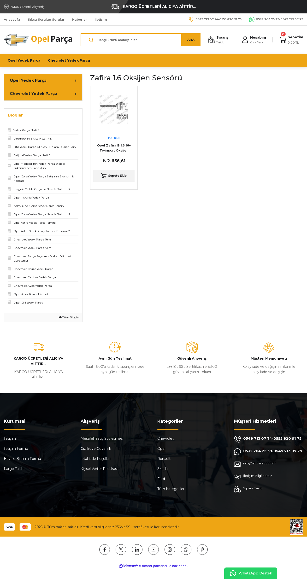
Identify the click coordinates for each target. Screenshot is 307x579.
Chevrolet (165, 438)
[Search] (140, 39)
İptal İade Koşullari (96, 458)
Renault (164, 458)
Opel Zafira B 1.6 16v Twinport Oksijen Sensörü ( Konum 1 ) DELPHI (114, 148)
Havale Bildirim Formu (22, 458)
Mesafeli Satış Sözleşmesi (102, 438)
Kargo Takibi (14, 469)
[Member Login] (253, 40)
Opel (161, 448)
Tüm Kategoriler (170, 489)
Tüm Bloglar (69, 317)
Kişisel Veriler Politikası (99, 469)
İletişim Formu (16, 448)
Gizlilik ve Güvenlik (96, 448)
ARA (190, 40)
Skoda (162, 469)
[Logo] (38, 40)
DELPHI (114, 138)
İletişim (10, 438)
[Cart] (291, 40)
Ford (161, 479)
